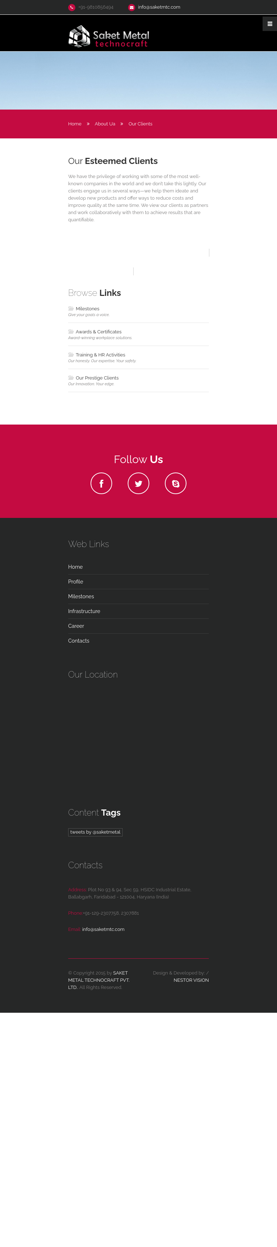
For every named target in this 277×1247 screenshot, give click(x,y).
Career (76, 860)
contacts (78, 875)
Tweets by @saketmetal (95, 1066)
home (75, 801)
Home (75, 124)
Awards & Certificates (95, 565)
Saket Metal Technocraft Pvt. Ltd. (98, 1214)
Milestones (83, 542)
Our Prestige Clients (93, 611)
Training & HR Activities (96, 588)
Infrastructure (84, 845)
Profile (75, 816)
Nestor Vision (191, 1214)
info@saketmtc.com (159, 7)
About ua (105, 124)
